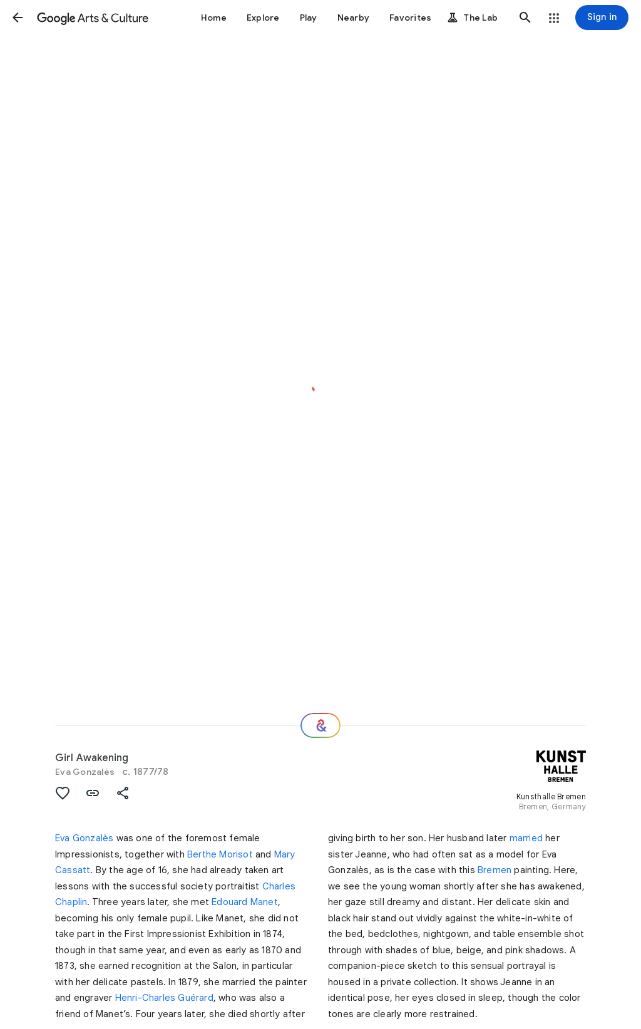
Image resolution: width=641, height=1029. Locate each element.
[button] (18, 18)
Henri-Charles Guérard (164, 997)
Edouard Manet (245, 902)
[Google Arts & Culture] (92, 17)
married (526, 838)
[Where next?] (320, 725)
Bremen (494, 870)
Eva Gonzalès (85, 771)
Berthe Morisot (220, 854)
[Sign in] (601, 17)
